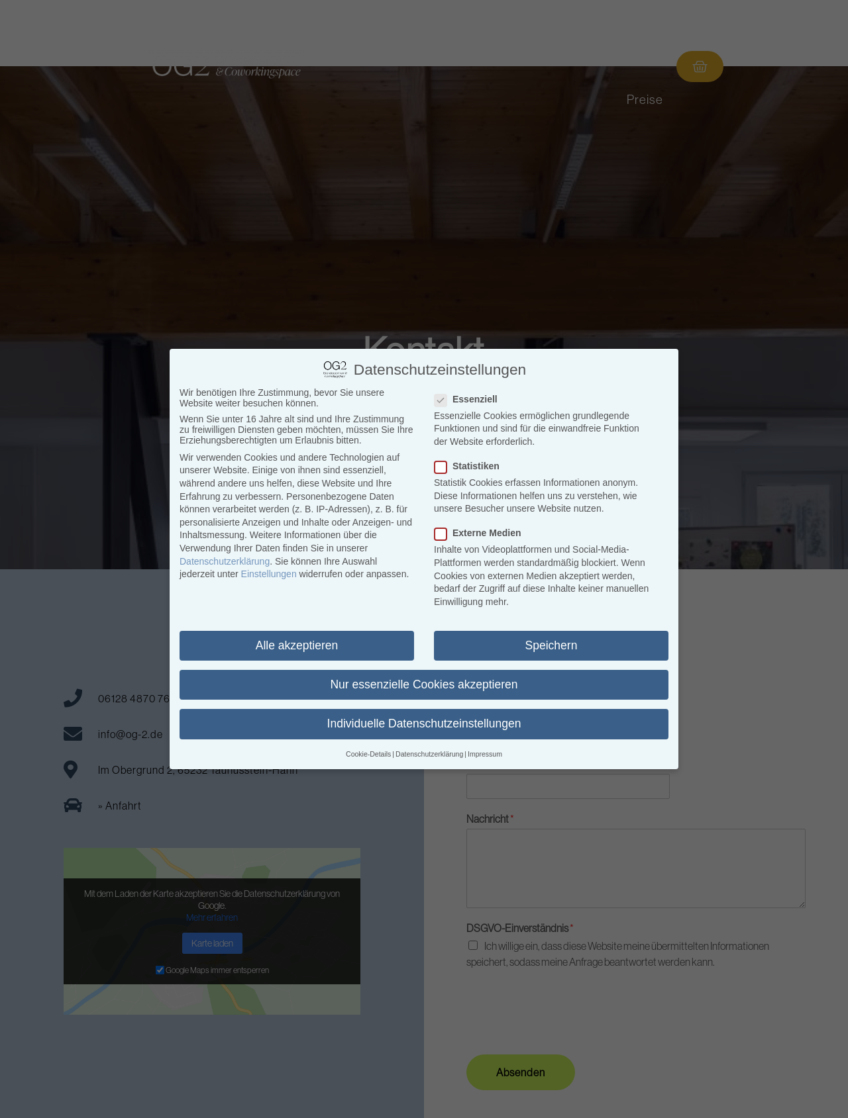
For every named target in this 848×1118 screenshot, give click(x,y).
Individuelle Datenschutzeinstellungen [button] (424, 723)
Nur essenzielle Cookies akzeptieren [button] (423, 684)
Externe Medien (481, 533)
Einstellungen (269, 574)
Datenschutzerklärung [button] (429, 754)
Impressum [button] (485, 754)
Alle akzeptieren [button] (297, 645)
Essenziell (470, 399)
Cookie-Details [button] (368, 754)
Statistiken (471, 466)
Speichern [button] (551, 645)
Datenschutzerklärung (225, 561)
